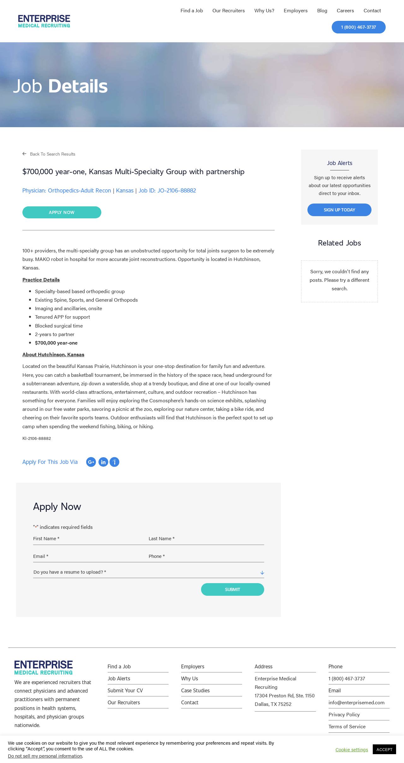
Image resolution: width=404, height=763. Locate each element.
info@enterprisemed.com (357, 699)
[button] (48, 153)
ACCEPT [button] (384, 749)
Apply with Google (91, 462)
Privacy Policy (344, 711)
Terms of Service (347, 723)
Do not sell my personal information (45, 755)
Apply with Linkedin (103, 462)
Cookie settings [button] (352, 749)
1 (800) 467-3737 (347, 675)
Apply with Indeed (114, 462)
